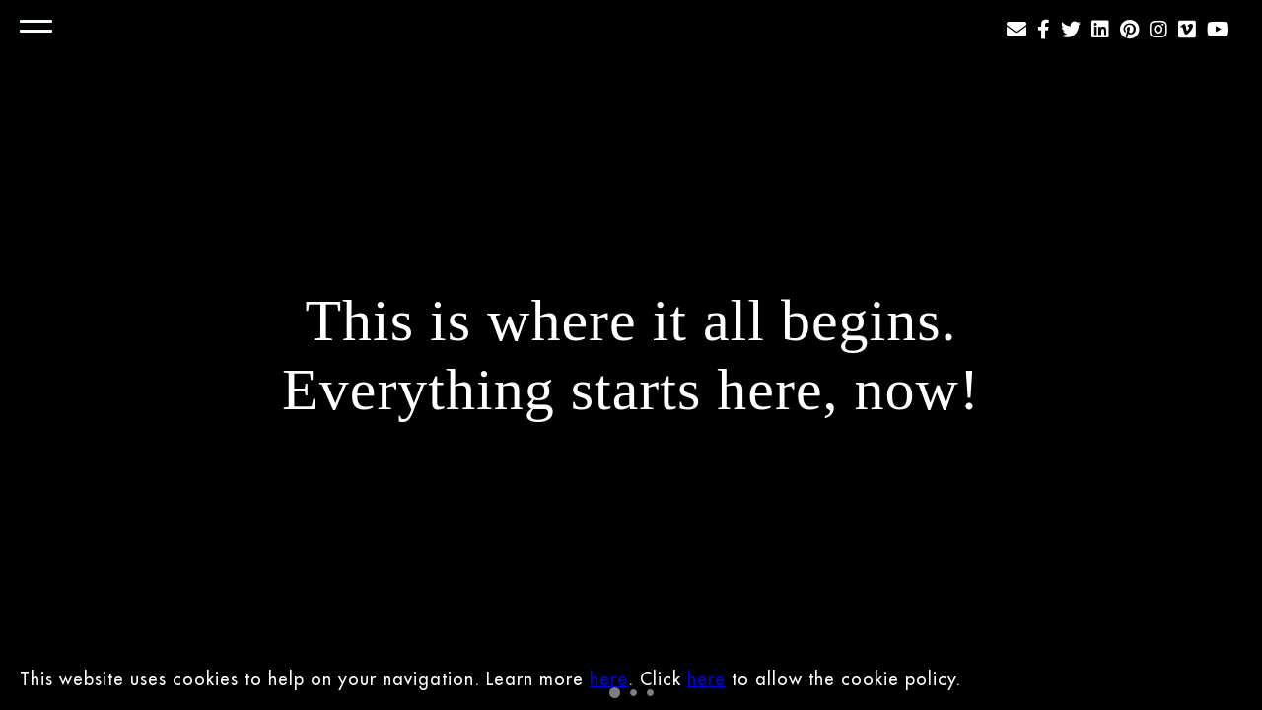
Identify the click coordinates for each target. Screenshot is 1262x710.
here (609, 679)
